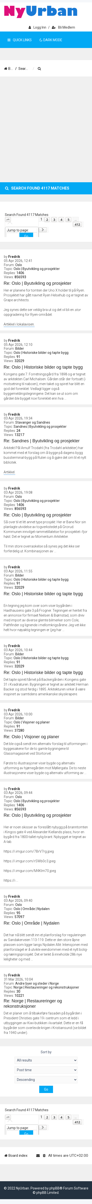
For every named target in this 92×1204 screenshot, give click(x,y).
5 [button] (68, 219)
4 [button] (61, 219)
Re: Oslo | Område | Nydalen (31, 923)
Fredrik (14, 257)
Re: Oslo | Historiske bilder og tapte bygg (43, 367)
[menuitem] (55, 69)
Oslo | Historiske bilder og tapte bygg (41, 353)
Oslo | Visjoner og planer (32, 722)
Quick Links (20, 40)
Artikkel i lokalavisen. (19, 324)
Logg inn (37, 27)
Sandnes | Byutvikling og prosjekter (40, 426)
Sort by (46, 1052)
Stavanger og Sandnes (32, 422)
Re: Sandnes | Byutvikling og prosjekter (42, 440)
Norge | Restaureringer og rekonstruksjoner (46, 987)
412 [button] (77, 224)
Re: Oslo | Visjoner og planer (31, 736)
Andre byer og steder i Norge (37, 983)
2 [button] (47, 219)
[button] (8, 219)
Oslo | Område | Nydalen (32, 909)
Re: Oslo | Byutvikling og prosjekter (37, 283)
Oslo (18, 265)
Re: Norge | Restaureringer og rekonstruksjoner (33, 1003)
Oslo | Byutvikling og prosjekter (37, 269)
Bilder (19, 348)
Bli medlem (63, 27)
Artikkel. (9, 472)
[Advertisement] (45, 129)
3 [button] (54, 219)
